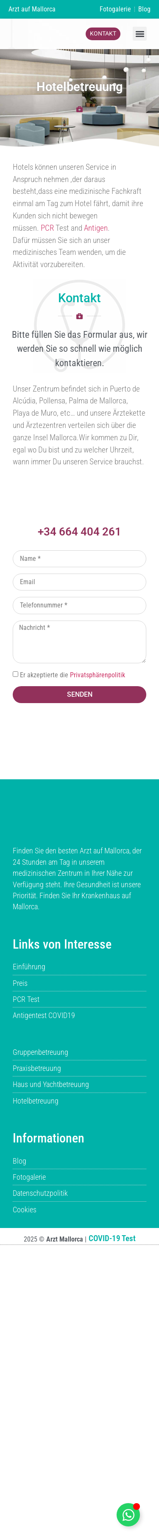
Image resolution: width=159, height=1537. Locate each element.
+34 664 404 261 (79, 531)
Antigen (96, 228)
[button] (140, 34)
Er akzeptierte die (72, 675)
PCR (47, 228)
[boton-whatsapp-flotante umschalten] (128, 1514)
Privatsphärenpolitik (97, 675)
